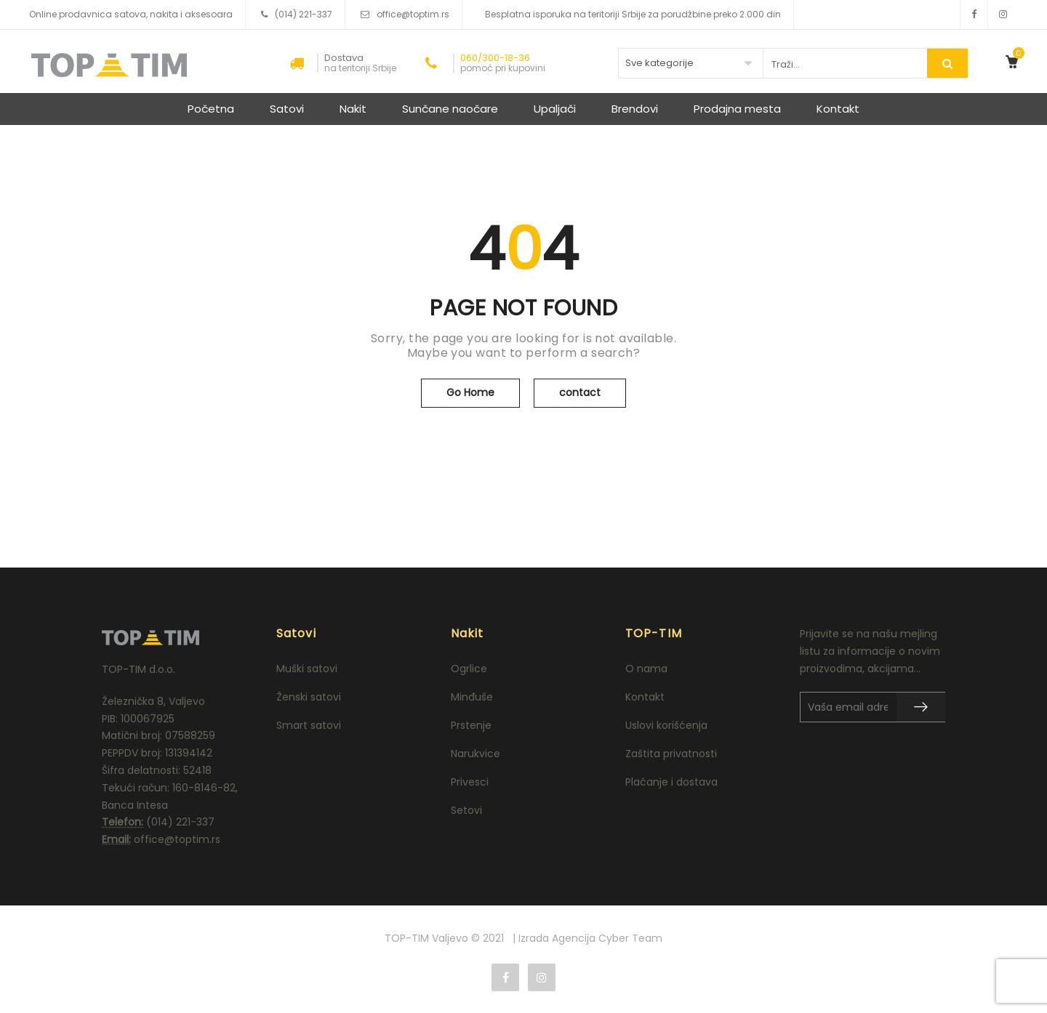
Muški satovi (306, 668)
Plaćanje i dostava (671, 782)
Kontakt (838, 108)
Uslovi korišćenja (666, 725)
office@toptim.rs (413, 14)
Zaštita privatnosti (671, 753)
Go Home (470, 392)
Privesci (470, 782)
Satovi (287, 108)
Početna (211, 108)
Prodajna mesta (737, 108)
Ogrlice (469, 668)
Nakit (353, 108)
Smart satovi (308, 725)
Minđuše (472, 697)
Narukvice (475, 753)
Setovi (466, 810)
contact (580, 392)
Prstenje (471, 725)
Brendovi (634, 108)
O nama (646, 668)
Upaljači (555, 108)
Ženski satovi (308, 697)
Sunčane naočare (450, 108)
